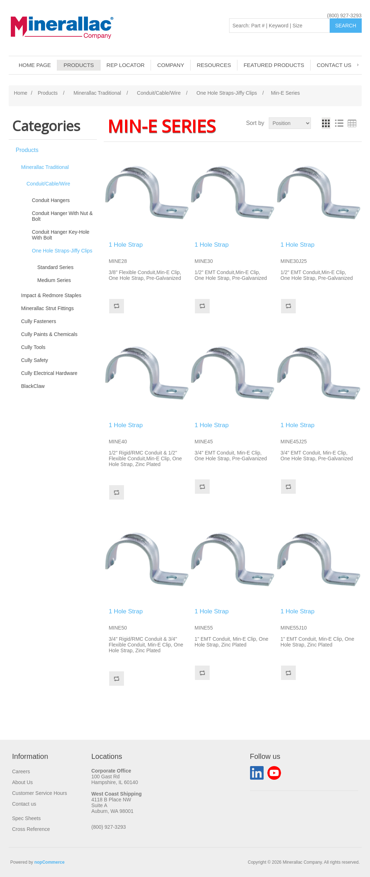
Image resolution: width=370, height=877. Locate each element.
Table (352, 123)
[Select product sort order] (290, 123)
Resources (214, 65)
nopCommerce (49, 862)
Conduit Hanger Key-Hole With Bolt (61, 235)
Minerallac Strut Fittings (47, 308)
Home (20, 93)
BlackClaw (33, 386)
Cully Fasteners (38, 321)
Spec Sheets (26, 818)
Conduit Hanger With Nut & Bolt (62, 216)
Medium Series (54, 280)
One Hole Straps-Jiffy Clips (62, 251)
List (339, 123)
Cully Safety (34, 360)
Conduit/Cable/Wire (48, 184)
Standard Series (55, 267)
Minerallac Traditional (45, 167)
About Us (22, 782)
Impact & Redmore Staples (51, 295)
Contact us (334, 65)
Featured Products (274, 65)
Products (78, 65)
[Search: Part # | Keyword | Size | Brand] (279, 25)
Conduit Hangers (51, 200)
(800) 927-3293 (344, 15)
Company (170, 65)
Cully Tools (33, 347)
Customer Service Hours (39, 793)
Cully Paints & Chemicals (49, 334)
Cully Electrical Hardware (49, 373)
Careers (21, 771)
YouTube (274, 773)
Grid (326, 123)
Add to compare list (116, 306)
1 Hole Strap (126, 244)
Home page (35, 65)
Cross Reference (31, 829)
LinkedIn (257, 773)
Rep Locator (126, 65)
